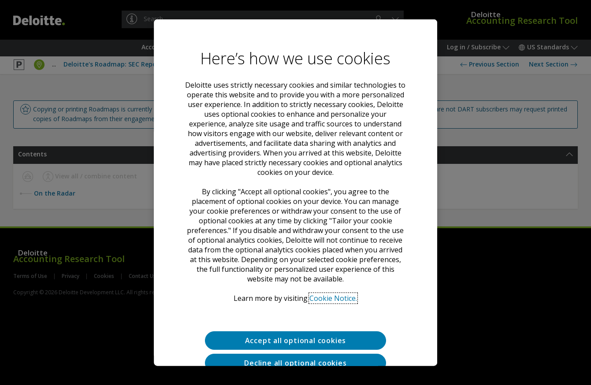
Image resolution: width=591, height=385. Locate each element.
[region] (296, 192)
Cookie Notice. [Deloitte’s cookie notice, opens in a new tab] (333, 298)
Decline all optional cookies (295, 362)
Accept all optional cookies (295, 340)
